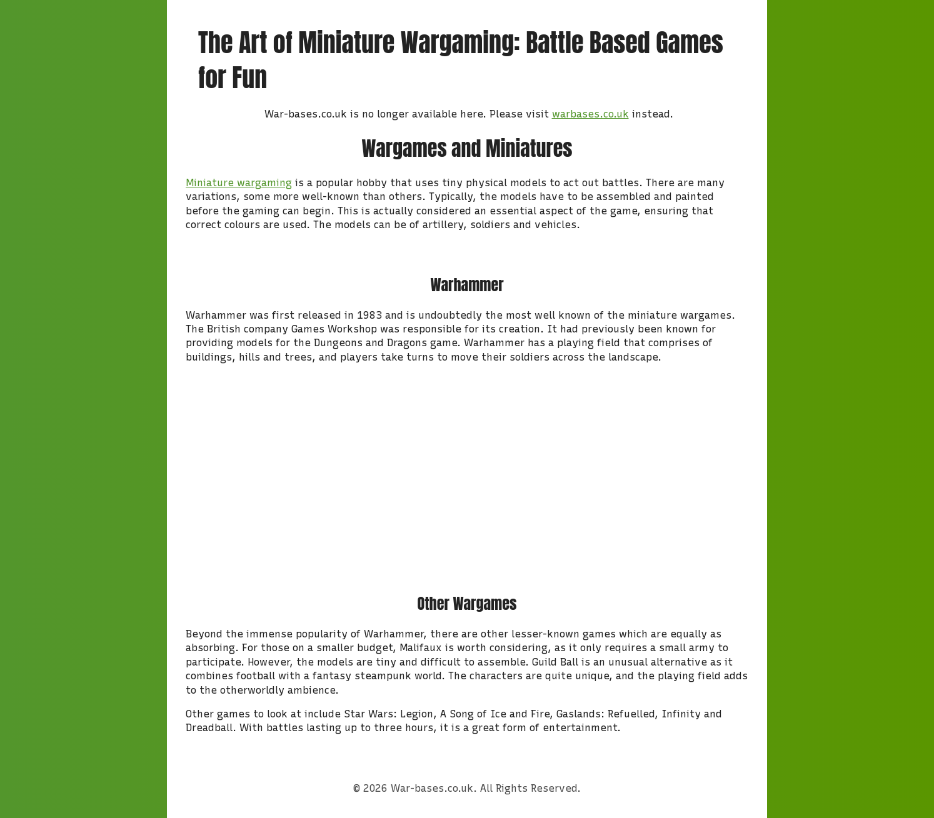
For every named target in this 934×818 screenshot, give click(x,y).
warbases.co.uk (590, 114)
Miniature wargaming (239, 183)
